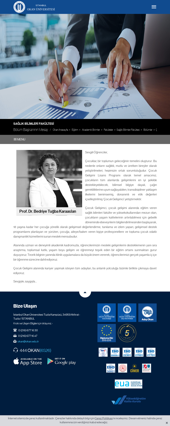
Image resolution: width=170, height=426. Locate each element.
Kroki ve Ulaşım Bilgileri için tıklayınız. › (33, 323)
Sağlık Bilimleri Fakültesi (33, 124)
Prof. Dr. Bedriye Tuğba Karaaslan (47, 211)
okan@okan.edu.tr (28, 341)
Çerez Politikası (104, 418)
